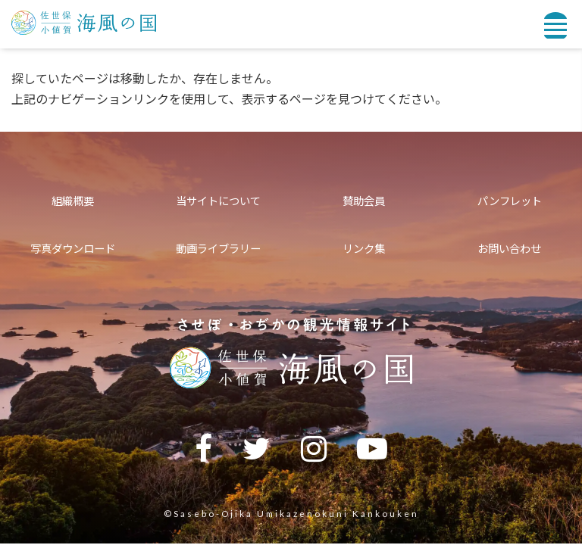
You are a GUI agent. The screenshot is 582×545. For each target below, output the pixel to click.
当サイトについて (218, 201)
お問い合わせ (509, 248)
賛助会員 (364, 201)
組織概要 (73, 201)
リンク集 (364, 248)
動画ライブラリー (218, 248)
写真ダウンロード (72, 248)
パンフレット (509, 201)
